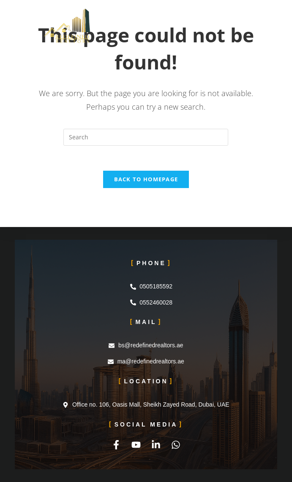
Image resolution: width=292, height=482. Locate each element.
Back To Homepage (146, 180)
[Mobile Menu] (245, 19)
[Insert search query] (145, 137)
